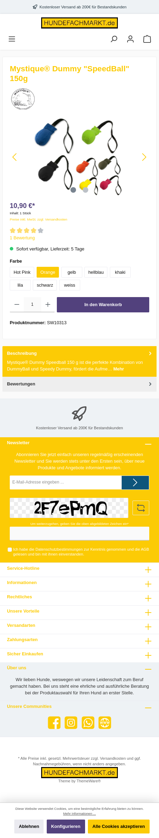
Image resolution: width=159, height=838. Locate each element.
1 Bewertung (22, 237)
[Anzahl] (32, 304)
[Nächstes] (144, 157)
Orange (47, 272)
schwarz (45, 285)
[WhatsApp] (88, 723)
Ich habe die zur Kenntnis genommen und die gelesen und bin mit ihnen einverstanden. (81, 551)
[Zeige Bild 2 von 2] (86, 190)
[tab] (79, 361)
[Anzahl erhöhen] (48, 304)
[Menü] (11, 39)
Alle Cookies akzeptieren (118, 826)
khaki (120, 272)
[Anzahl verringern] (17, 304)
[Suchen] (113, 39)
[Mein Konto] (130, 39)
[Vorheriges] (15, 157)
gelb (72, 272)
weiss (69, 285)
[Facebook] (54, 723)
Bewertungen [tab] (80, 384)
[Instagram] (71, 723)
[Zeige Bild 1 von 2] (73, 190)
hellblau (96, 272)
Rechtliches (19, 596)
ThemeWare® (89, 781)
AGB (145, 549)
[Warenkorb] (147, 39)
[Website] (105, 723)
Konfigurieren (66, 826)
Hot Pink (22, 272)
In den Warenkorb (103, 304)
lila (20, 285)
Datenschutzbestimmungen (59, 549)
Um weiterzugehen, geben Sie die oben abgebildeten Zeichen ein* (79, 524)
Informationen (22, 582)
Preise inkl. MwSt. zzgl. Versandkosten (38, 219)
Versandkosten (113, 758)
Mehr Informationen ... (79, 813)
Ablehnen (29, 826)
